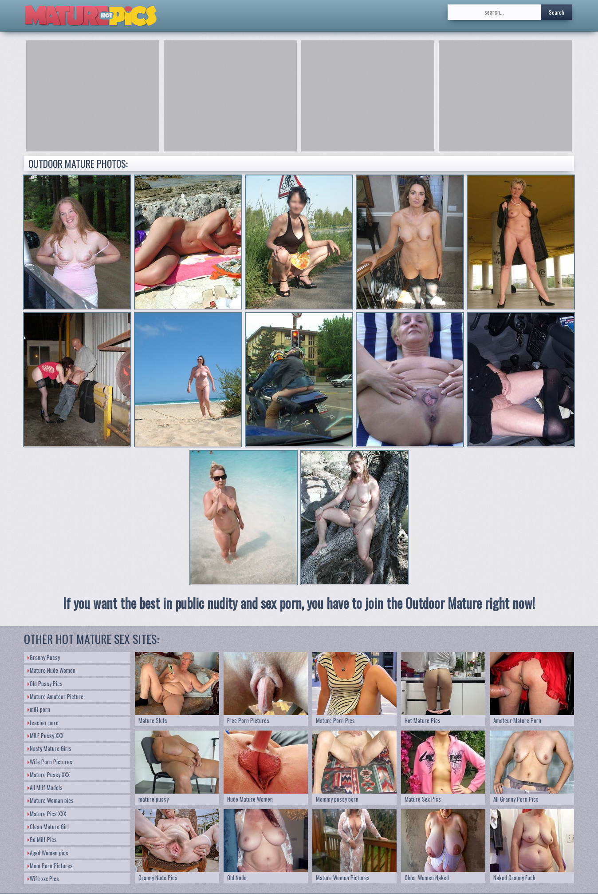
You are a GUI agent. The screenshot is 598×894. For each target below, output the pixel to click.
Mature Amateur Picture (55, 696)
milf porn (39, 709)
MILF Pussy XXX (45, 735)
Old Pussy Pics (45, 683)
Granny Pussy (44, 657)
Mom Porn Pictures (50, 865)
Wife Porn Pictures (50, 761)
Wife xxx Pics (43, 878)
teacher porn (43, 722)
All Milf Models (45, 787)
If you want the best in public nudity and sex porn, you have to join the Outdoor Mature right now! (299, 603)
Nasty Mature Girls (49, 748)
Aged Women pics (48, 852)
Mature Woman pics (51, 800)
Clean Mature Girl (48, 826)
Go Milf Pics (42, 839)
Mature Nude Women (51, 670)
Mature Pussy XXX (49, 774)
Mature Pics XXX (47, 813)
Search (556, 12)
